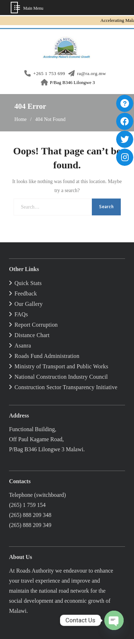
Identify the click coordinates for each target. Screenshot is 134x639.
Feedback (25, 293)
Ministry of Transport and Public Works (61, 366)
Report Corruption (36, 325)
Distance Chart (31, 335)
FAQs (21, 314)
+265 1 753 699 (49, 73)
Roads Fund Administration (46, 356)
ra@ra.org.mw (91, 73)
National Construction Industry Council (61, 377)
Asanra (22, 345)
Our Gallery (28, 304)
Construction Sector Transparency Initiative (65, 387)
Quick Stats (27, 283)
